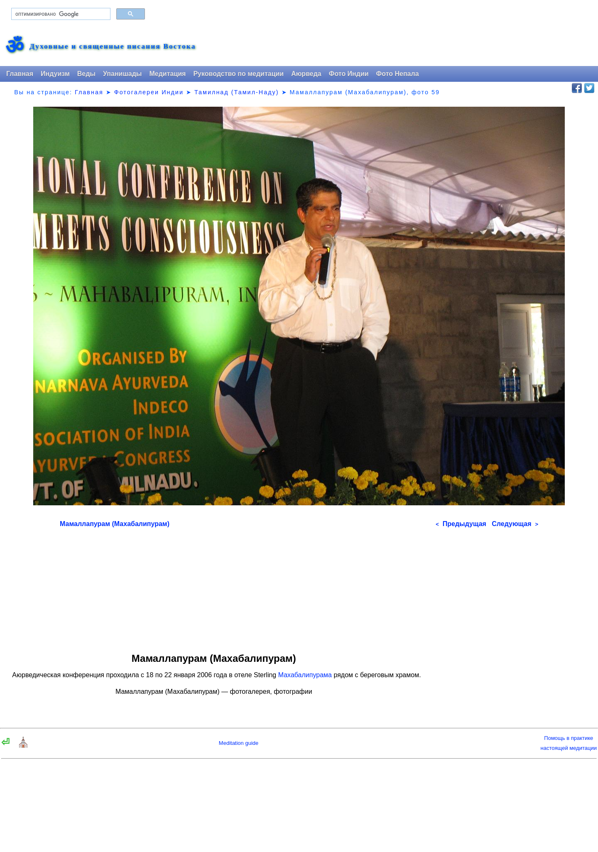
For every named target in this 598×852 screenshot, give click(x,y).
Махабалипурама (305, 674)
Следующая (515, 523)
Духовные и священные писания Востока (112, 46)
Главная (19, 73)
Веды (86, 73)
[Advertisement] (299, 587)
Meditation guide (238, 743)
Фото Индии (349, 73)
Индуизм (55, 73)
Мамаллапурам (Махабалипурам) (114, 523)
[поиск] (60, 14)
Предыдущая (461, 523)
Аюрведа (306, 73)
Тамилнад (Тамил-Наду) (236, 92)
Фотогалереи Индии (149, 92)
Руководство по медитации (238, 73)
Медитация (167, 73)
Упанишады (122, 73)
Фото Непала (397, 73)
